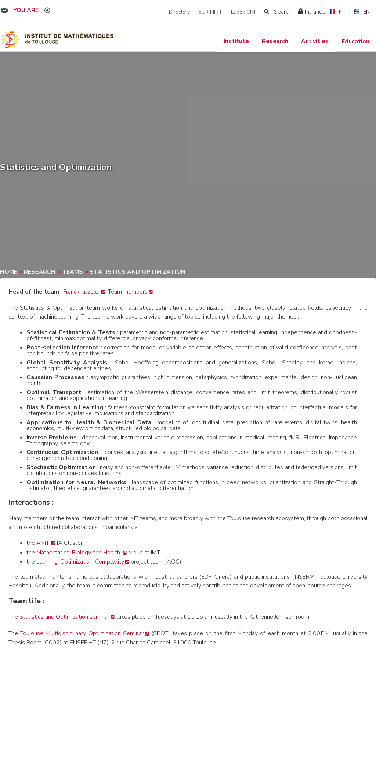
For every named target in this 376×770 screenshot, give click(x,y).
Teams (73, 272)
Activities (315, 41)
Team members (128, 292)
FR (337, 11)
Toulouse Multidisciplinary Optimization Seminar (82, 633)
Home (9, 272)
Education (355, 41)
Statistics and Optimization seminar (64, 617)
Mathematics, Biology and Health (79, 552)
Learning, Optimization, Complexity (80, 562)
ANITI (43, 543)
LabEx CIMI (243, 11)
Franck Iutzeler (81, 292)
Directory (179, 11)
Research (275, 41)
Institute (236, 41)
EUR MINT (210, 11)
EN (362, 11)
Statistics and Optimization (137, 272)
